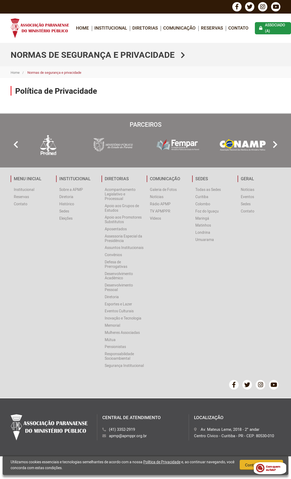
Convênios (113, 254)
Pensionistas (115, 346)
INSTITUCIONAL (110, 28)
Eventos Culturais (119, 311)
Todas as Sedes (208, 189)
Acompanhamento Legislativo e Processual (120, 194)
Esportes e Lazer (118, 304)
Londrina (202, 232)
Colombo (202, 204)
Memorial (112, 325)
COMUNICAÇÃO (179, 28)
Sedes (64, 211)
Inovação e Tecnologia (123, 318)
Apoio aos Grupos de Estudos (122, 208)
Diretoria (66, 196)
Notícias (156, 196)
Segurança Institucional (124, 365)
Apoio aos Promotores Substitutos (123, 219)
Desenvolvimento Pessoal (119, 287)
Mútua (110, 339)
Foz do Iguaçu (207, 211)
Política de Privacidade (161, 461)
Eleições (66, 218)
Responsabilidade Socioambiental (119, 356)
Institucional (24, 189)
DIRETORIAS (145, 28)
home (82, 28)
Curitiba (201, 196)
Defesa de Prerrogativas (116, 264)
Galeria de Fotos (163, 189)
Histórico (66, 204)
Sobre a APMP (71, 189)
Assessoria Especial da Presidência (123, 238)
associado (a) (272, 28)
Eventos (247, 196)
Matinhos (203, 225)
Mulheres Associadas (122, 332)
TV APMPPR (160, 211)
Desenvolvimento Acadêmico (119, 276)
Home (15, 72)
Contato (238, 28)
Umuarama (204, 239)
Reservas (212, 28)
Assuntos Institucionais (124, 247)
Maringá (202, 218)
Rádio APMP (160, 204)
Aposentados (116, 229)
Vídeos (155, 218)
